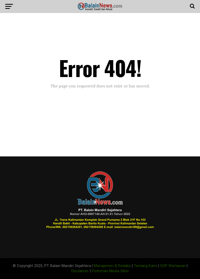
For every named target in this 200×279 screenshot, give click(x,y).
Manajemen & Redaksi (112, 266)
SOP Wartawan (173, 266)
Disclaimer (80, 271)
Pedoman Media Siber (110, 271)
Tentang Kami (145, 266)
